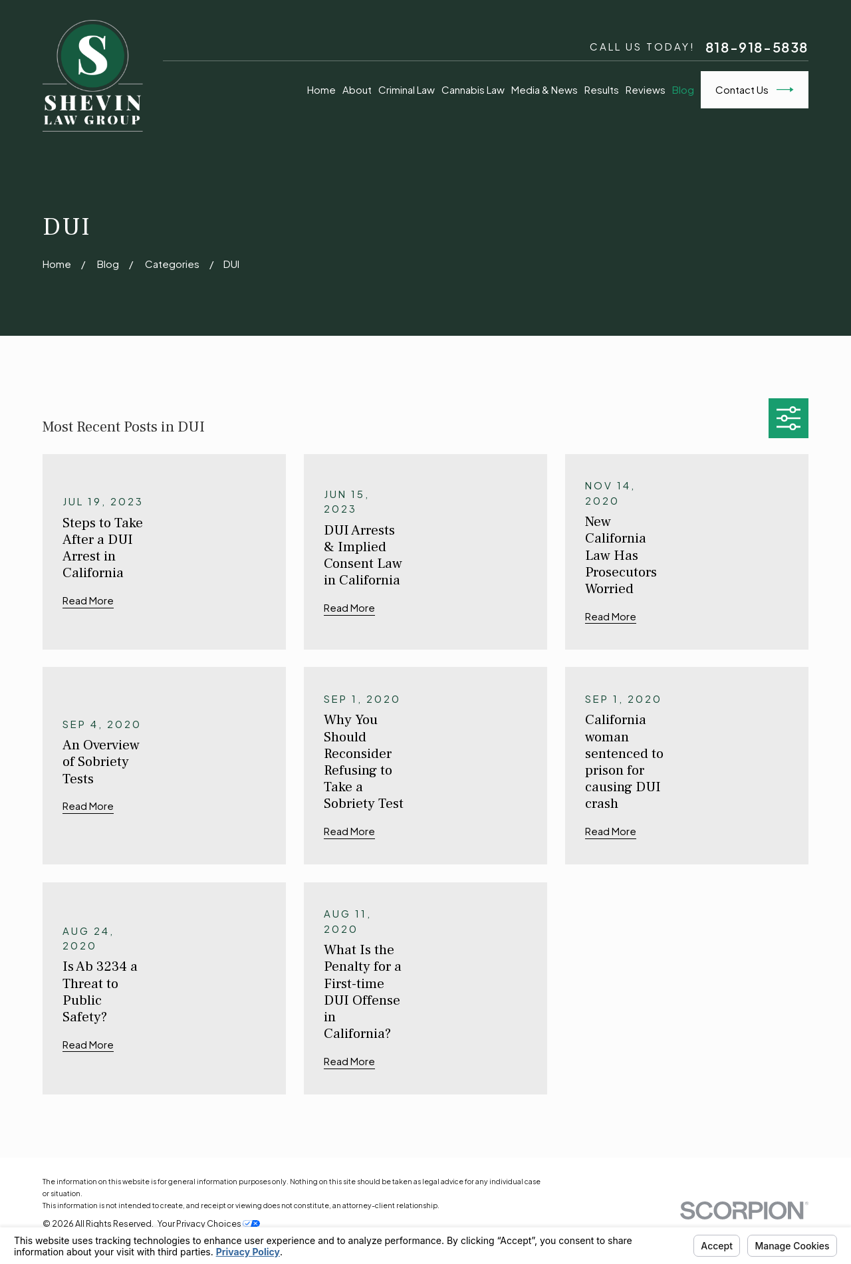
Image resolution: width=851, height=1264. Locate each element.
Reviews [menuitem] (646, 89)
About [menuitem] (357, 89)
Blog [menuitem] (683, 89)
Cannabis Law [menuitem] (473, 89)
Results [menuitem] (601, 89)
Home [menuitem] (321, 89)
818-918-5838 (756, 47)
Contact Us (754, 89)
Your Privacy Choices (209, 1223)
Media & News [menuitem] (544, 89)
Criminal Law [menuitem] (406, 89)
